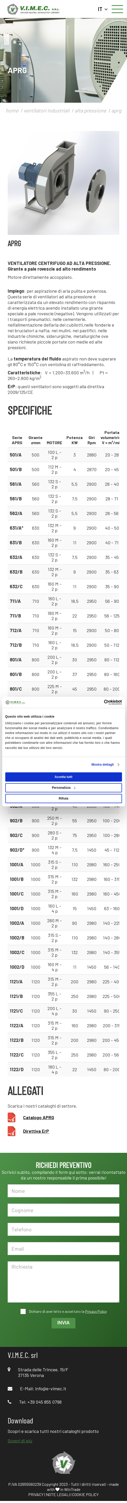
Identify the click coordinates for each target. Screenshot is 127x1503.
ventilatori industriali (47, 110)
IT (103, 9)
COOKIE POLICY (85, 1494)
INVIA (63, 1322)
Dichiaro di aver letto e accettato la (67, 1311)
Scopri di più (20, 1440)
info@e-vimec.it (50, 1388)
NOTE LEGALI (58, 1494)
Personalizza (63, 787)
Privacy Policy (96, 1311)
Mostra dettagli (102, 764)
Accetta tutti (63, 777)
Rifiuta (63, 798)
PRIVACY (36, 1494)
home (12, 110)
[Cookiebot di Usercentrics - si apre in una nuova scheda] (99, 702)
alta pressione (90, 110)
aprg (116, 110)
